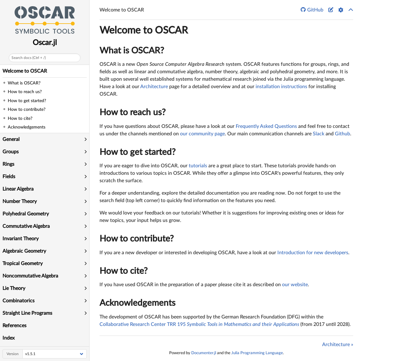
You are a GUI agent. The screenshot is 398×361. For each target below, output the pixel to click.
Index (8, 338)
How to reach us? (133, 112)
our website (295, 284)
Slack (318, 133)
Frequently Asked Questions (266, 126)
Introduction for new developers (312, 252)
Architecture (154, 86)
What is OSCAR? (132, 50)
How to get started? (138, 152)
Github (342, 133)
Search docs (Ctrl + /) (29, 58)
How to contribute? (137, 238)
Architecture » (337, 344)
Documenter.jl (203, 353)
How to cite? (124, 271)
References (14, 325)
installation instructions (281, 86)
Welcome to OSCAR (24, 71)
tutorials (198, 165)
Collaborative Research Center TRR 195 (199, 324)
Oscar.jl (45, 43)
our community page (202, 133)
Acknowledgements (137, 303)
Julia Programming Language (257, 353)
